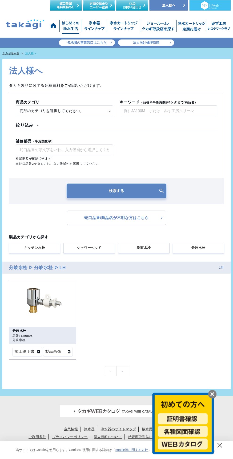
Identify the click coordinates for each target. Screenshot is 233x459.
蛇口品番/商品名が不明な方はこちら (116, 218)
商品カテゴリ (28, 102)
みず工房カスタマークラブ (218, 27)
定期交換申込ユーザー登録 (99, 5)
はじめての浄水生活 (70, 27)
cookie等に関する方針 (131, 450)
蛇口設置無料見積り (66, 5)
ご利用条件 (37, 437)
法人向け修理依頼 (146, 42)
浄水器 (89, 429)
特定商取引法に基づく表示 (149, 437)
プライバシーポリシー (70, 437)
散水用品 (149, 429)
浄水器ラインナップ (94, 27)
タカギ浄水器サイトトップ (54, 27)
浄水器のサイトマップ (118, 429)
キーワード (159, 102)
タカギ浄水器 (10, 53)
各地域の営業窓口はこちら (87, 42)
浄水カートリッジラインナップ (123, 27)
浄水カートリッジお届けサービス (191, 27)
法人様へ (168, 5)
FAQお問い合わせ (132, 5)
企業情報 (71, 429)
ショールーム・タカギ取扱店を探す (158, 27)
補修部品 (35, 141)
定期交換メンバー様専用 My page (210, 5)
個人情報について (108, 437)
